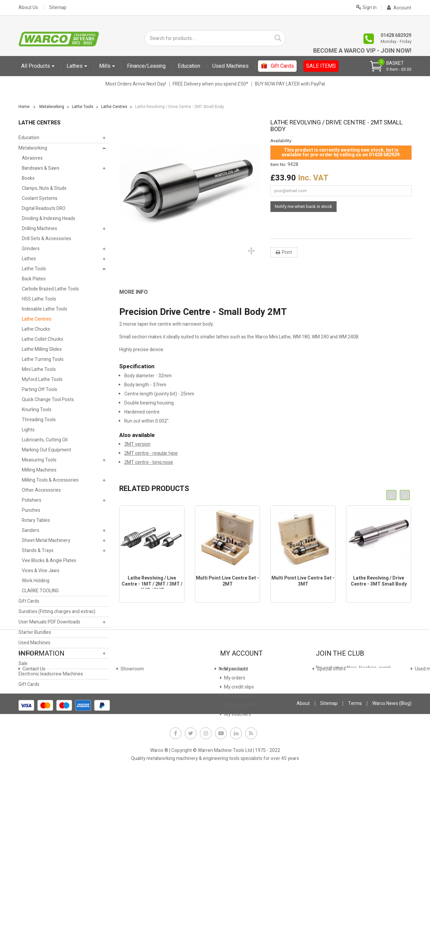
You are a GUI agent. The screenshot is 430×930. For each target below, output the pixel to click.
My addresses (238, 785)
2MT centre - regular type (151, 453)
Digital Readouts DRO (44, 208)
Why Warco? (35, 822)
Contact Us (33, 758)
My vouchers (237, 804)
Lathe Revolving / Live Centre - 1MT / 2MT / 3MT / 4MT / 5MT (152, 584)
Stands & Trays (37, 550)
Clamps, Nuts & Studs (44, 188)
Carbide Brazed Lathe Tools (50, 288)
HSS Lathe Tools (39, 299)
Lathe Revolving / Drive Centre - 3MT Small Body (379, 581)
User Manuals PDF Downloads (49, 621)
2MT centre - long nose (148, 462)
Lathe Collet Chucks (42, 339)
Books (28, 178)
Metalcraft (29, 653)
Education (28, 137)
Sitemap (58, 7)
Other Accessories (41, 490)
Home (24, 107)
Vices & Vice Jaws (40, 570)
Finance (128, 758)
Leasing (128, 767)
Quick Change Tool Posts (48, 399)
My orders (234, 767)
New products (37, 776)
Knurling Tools (36, 409)
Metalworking (32, 148)
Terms (355, 857)
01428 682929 (396, 35)
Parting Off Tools (39, 389)
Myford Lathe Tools (42, 379)
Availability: (281, 141)
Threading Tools (39, 419)
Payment (129, 785)
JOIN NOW (330, 783)
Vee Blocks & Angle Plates (49, 560)
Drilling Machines (39, 228)
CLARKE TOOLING (40, 590)
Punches (31, 510)
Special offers (36, 785)
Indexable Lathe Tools (44, 309)
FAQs (28, 813)
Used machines (38, 795)
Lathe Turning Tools (42, 359)
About (303, 857)
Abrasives (32, 158)
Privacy (128, 795)
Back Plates (34, 278)
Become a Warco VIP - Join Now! (362, 50)
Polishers (31, 500)
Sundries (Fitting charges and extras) (56, 611)
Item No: (278, 165)
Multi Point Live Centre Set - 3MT (303, 581)
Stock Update (134, 776)
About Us (28, 7)
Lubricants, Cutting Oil (45, 439)
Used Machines (34, 642)
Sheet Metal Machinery (46, 540)
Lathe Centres (36, 319)
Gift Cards (28, 601)
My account (235, 758)
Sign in (366, 7)
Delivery (30, 804)
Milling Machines (39, 470)
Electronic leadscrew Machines (50, 673)
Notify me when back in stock (303, 206)
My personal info (241, 795)
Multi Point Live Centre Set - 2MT (227, 581)
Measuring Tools (39, 459)
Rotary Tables (36, 520)
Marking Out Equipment (46, 449)
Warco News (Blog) (139, 813)
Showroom (34, 767)
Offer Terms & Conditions (147, 804)
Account (399, 7)
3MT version (137, 444)
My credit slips (238, 776)
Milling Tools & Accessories (50, 480)
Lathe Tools (34, 268)
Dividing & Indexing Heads (48, 218)
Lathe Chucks (36, 329)
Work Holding (35, 580)
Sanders (30, 530)
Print (287, 252)
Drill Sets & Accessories (46, 238)
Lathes (29, 258)
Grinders (31, 248)
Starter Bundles (34, 632)
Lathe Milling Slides (42, 349)
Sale (23, 663)
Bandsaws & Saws (40, 168)
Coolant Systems (39, 198)
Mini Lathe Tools (39, 369)
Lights (28, 429)
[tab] (138, 292)
